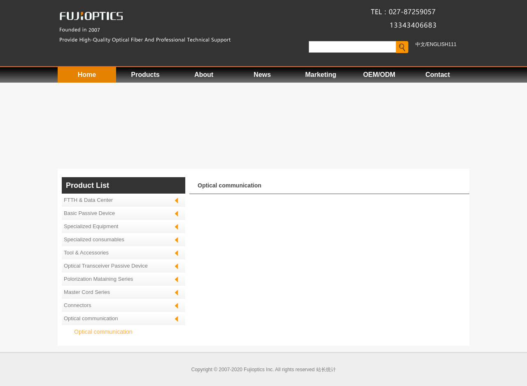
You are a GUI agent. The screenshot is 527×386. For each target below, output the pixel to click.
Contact (437, 74)
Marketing (320, 74)
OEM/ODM (379, 74)
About (203, 74)
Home (87, 74)
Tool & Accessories (86, 253)
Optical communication (103, 331)
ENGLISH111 (442, 44)
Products (145, 74)
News (262, 74)
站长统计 (326, 369)
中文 (420, 44)
